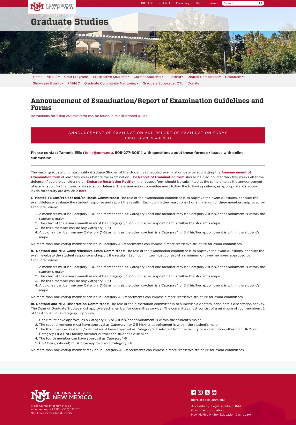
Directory (183, 3)
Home (37, 77)
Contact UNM (231, 406)
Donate (193, 83)
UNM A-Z (146, 3)
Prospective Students (111, 77)
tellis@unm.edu (99, 153)
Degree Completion (204, 77)
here (83, 191)
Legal (215, 406)
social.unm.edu (214, 399)
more (213, 3)
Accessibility (200, 406)
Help (199, 3)
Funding (175, 77)
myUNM (164, 3)
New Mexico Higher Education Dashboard (221, 414)
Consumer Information (207, 410)
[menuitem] (73, 83)
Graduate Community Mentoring (111, 84)
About (53, 77)
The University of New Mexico (52, 7)
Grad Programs (76, 77)
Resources (234, 77)
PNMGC (73, 83)
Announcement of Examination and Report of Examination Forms (148, 135)
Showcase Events (48, 84)
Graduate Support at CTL (163, 83)
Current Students (148, 77)
